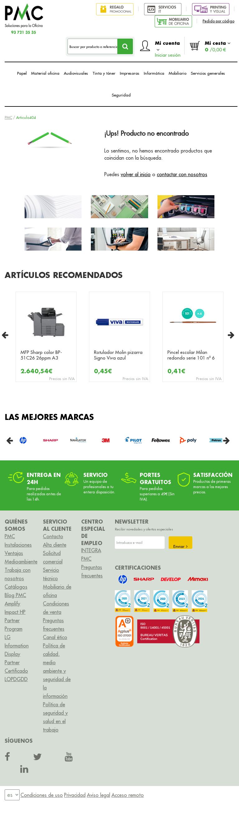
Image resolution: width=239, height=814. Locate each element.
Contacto (53, 536)
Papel (22, 73)
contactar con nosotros (182, 174)
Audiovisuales (76, 73)
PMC (8, 117)
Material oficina (45, 73)
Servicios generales (208, 73)
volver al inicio (136, 174)
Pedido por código (218, 21)
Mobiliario (177, 73)
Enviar (180, 546)
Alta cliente (54, 545)
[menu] (12, 794)
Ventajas (14, 553)
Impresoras (129, 73)
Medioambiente (21, 561)
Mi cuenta (167, 47)
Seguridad (121, 94)
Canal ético (55, 637)
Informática (154, 73)
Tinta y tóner (103, 73)
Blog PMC (15, 595)
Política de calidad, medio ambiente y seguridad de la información (57, 670)
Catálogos (16, 587)
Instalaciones (18, 545)
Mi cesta (218, 46)
